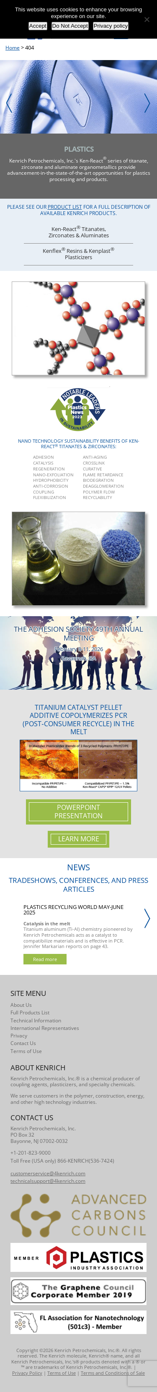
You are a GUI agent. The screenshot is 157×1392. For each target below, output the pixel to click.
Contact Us (23, 1043)
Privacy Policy (27, 1373)
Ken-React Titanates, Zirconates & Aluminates (79, 231)
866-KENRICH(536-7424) (85, 1160)
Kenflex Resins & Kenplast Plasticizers (78, 253)
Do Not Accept (70, 26)
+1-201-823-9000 (30, 1152)
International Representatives (44, 1028)
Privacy (18, 1035)
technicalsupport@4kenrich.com (47, 1181)
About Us (21, 1005)
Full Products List (29, 1012)
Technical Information (35, 1020)
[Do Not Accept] (146, 19)
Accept (37, 26)
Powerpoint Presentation (78, 811)
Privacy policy (111, 26)
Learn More (78, 838)
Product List (65, 206)
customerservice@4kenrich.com (47, 1173)
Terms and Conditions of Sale (113, 1373)
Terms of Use (26, 1051)
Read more (45, 959)
